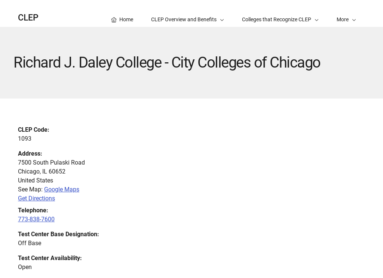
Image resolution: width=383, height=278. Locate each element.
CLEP (28, 18)
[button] (346, 13)
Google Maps (61, 189)
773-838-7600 (36, 219)
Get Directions (36, 198)
